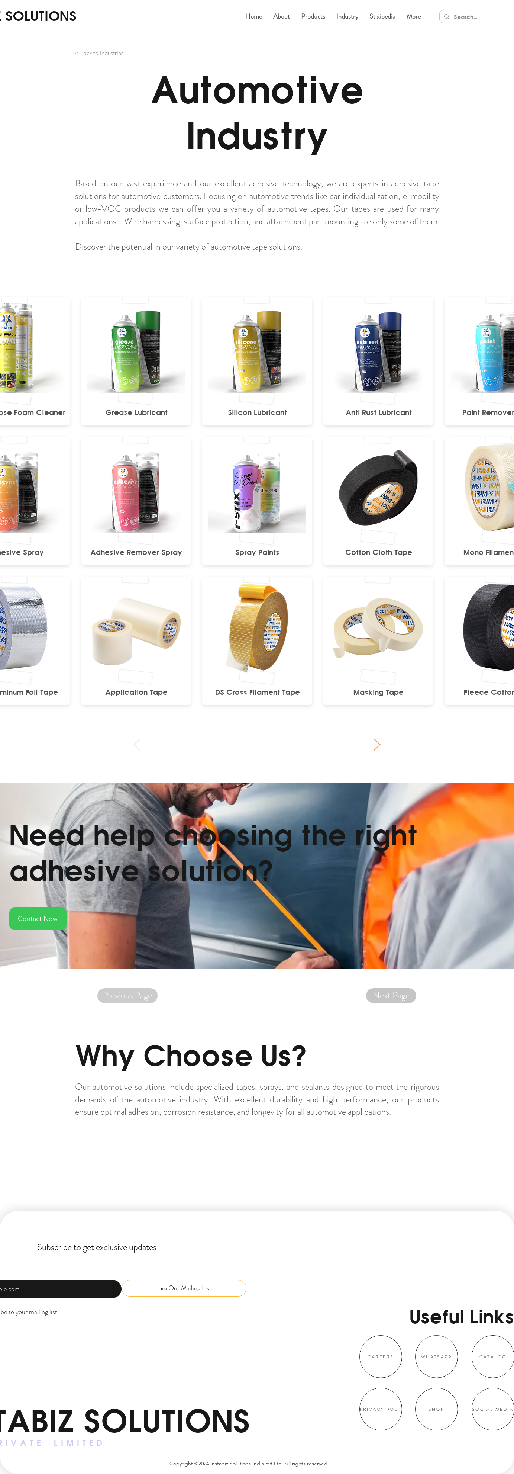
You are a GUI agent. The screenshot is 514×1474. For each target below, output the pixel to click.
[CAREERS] (380, 1356)
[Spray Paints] (257, 552)
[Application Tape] (136, 691)
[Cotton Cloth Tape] (378, 552)
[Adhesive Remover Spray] (136, 552)
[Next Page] (391, 995)
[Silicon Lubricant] (257, 412)
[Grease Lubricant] (136, 412)
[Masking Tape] (378, 691)
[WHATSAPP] (436, 1356)
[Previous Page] (127, 995)
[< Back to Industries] (119, 53)
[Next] (376, 744)
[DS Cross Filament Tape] (257, 691)
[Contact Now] (38, 918)
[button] (313, 16)
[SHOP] (436, 1409)
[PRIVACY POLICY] (380, 1409)
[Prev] (137, 744)
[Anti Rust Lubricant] (378, 412)
